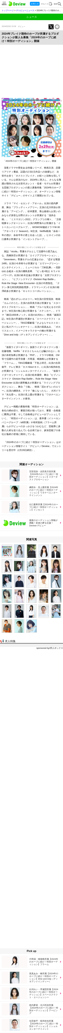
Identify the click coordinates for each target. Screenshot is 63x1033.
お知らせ (35, 3)
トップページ (8, 10)
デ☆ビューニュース (25, 10)
